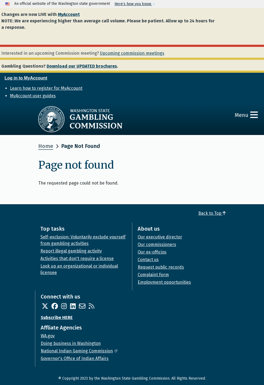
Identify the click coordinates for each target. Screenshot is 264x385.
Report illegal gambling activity (71, 251)
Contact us (148, 259)
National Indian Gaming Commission (79, 350)
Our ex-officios (152, 252)
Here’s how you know (133, 4)
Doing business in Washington (71, 343)
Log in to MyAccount (26, 78)
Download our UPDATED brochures (82, 66)
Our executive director (160, 237)
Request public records (161, 267)
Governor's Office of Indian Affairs (75, 358)
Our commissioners (157, 244)
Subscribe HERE (57, 317)
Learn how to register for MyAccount (46, 88)
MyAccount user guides (33, 95)
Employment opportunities (164, 282)
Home (45, 146)
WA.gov (48, 335)
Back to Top (212, 213)
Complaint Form (153, 274)
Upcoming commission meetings (132, 53)
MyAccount (69, 14)
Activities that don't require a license (77, 258)
